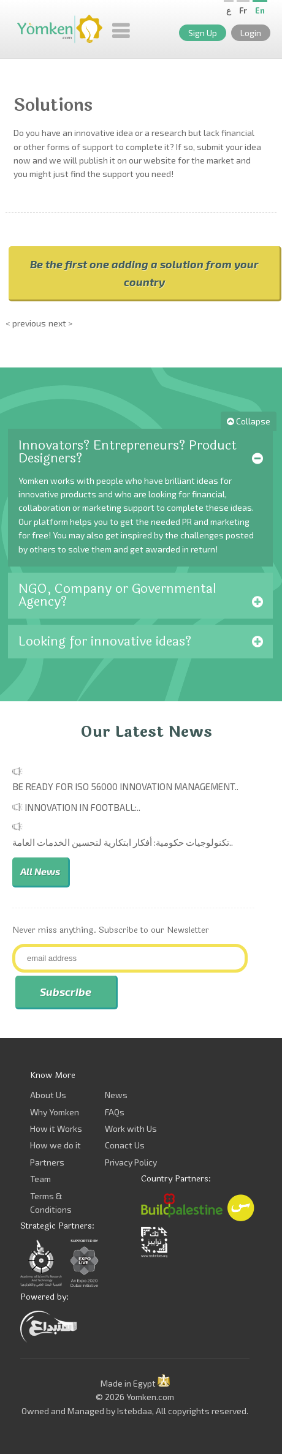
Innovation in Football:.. (82, 807)
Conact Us (125, 1145)
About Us (48, 1095)
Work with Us (131, 1128)
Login (250, 33)
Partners (47, 1162)
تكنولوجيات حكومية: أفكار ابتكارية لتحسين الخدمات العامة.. (122, 842)
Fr (243, 10)
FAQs (114, 1112)
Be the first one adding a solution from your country (144, 272)
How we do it (55, 1145)
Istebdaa (134, 1411)
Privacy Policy (131, 1162)
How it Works (56, 1128)
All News (40, 871)
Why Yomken (54, 1112)
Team (40, 1178)
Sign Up (202, 33)
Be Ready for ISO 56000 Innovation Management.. (125, 786)
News (116, 1095)
